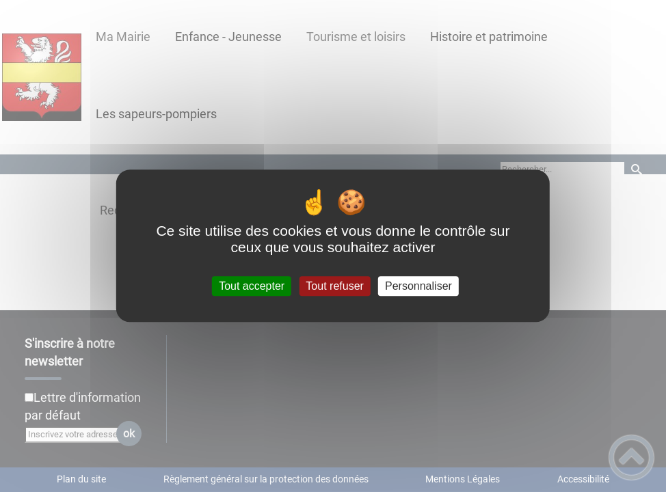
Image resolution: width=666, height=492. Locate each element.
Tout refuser (334, 286)
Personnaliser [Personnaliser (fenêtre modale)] (418, 286)
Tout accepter (251, 286)
